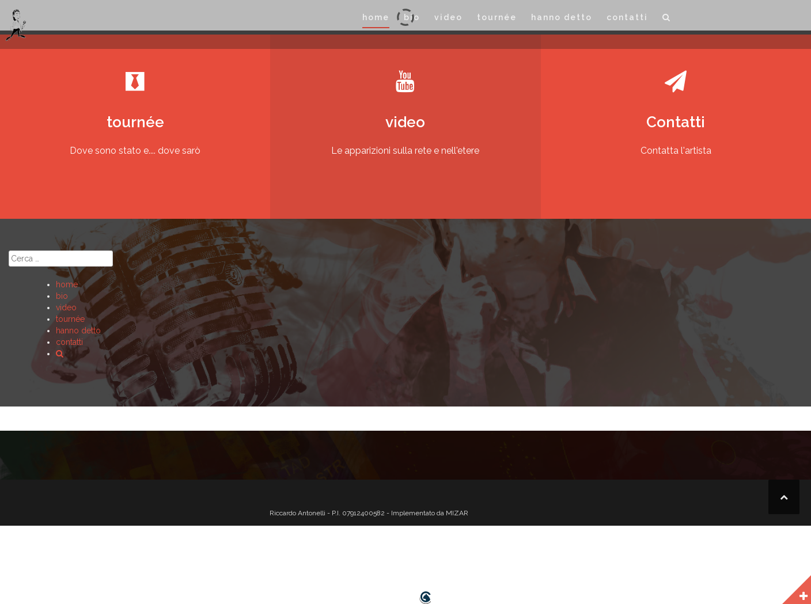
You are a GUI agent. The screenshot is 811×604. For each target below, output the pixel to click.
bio (412, 17)
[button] (666, 19)
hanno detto (561, 17)
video (448, 17)
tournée (497, 17)
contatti (627, 17)
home (375, 17)
